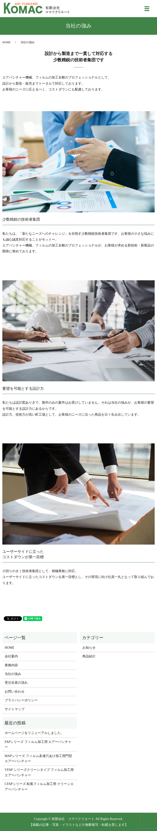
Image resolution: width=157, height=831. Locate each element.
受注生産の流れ (16, 682)
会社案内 (11, 656)
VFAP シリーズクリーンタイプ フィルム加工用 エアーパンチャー (39, 772)
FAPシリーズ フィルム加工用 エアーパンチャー (38, 744)
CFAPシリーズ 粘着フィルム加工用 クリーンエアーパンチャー (39, 786)
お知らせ (89, 647)
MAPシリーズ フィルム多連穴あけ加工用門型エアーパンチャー (38, 758)
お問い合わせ (14, 691)
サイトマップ (14, 709)
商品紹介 (89, 656)
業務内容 (11, 665)
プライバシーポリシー (21, 700)
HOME (6, 42)
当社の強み (13, 674)
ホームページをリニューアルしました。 (34, 733)
